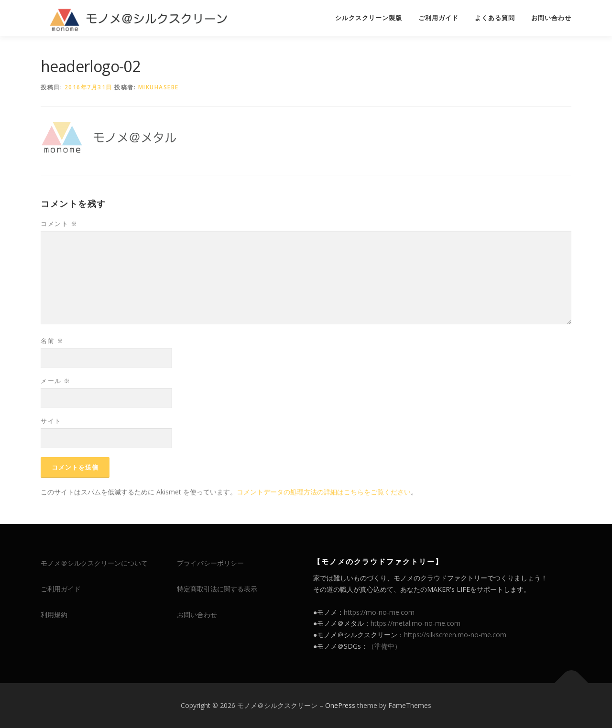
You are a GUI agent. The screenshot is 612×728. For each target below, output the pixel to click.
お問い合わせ (551, 17)
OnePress (340, 705)
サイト (51, 421)
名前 (52, 340)
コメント (59, 223)
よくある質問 (495, 17)
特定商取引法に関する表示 (217, 588)
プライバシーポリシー (210, 562)
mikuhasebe (158, 87)
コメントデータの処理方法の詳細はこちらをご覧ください (324, 491)
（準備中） (384, 646)
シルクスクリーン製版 (368, 17)
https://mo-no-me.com (379, 612)
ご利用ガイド (438, 17)
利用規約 (54, 614)
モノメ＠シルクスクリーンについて (94, 562)
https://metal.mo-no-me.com (415, 623)
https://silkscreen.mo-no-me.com (455, 634)
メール (56, 380)
